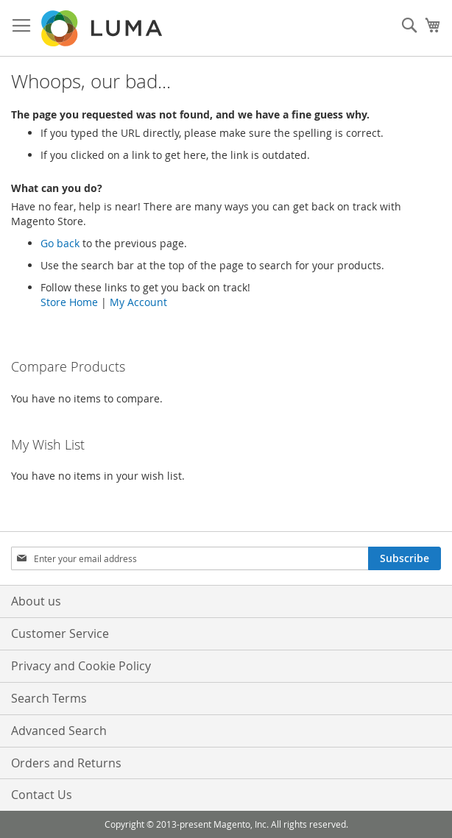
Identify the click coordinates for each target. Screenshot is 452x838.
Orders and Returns (66, 763)
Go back (60, 243)
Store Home (69, 302)
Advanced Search (59, 730)
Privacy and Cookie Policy (81, 666)
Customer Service (60, 633)
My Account (138, 302)
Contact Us (41, 794)
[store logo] (103, 28)
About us (36, 601)
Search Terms (49, 698)
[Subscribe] (404, 558)
